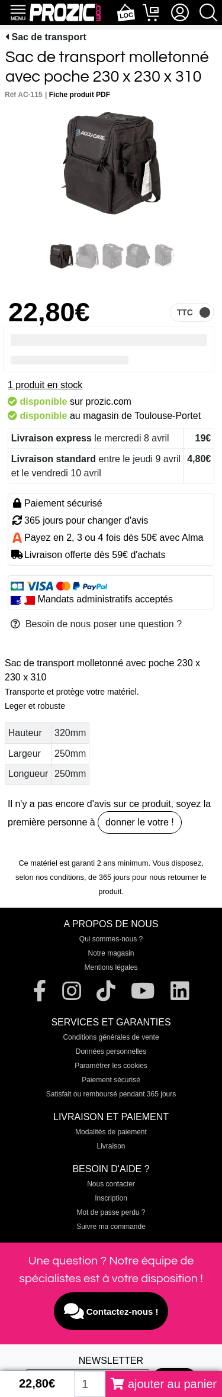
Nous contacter (111, 1184)
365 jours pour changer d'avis (86, 520)
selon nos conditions (49, 877)
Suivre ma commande (111, 1226)
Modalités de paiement (111, 1132)
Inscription (111, 1198)
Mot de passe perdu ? (110, 1212)
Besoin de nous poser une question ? (96, 624)
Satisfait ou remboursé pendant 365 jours (111, 1094)
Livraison (110, 1146)
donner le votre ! (139, 822)
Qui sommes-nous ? (111, 939)
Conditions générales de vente (111, 1037)
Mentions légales (110, 967)
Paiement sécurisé (111, 1080)
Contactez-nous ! (111, 1311)
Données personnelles (111, 1051)
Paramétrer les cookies (111, 1066)
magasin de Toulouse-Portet (142, 416)
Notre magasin (111, 953)
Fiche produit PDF (79, 95)
